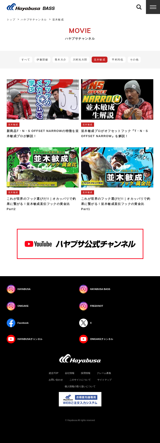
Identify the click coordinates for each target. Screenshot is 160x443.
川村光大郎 (80, 59)
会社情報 (69, 373)
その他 (134, 59)
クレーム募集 (104, 373)
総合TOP (53, 373)
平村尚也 (117, 59)
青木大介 (60, 59)
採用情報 (85, 373)
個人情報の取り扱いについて (80, 386)
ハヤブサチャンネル (34, 19)
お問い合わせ (56, 380)
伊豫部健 (42, 59)
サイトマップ (104, 380)
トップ (11, 19)
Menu (153, 7)
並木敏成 (100, 59)
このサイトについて (80, 380)
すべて (25, 59)
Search (139, 7)
